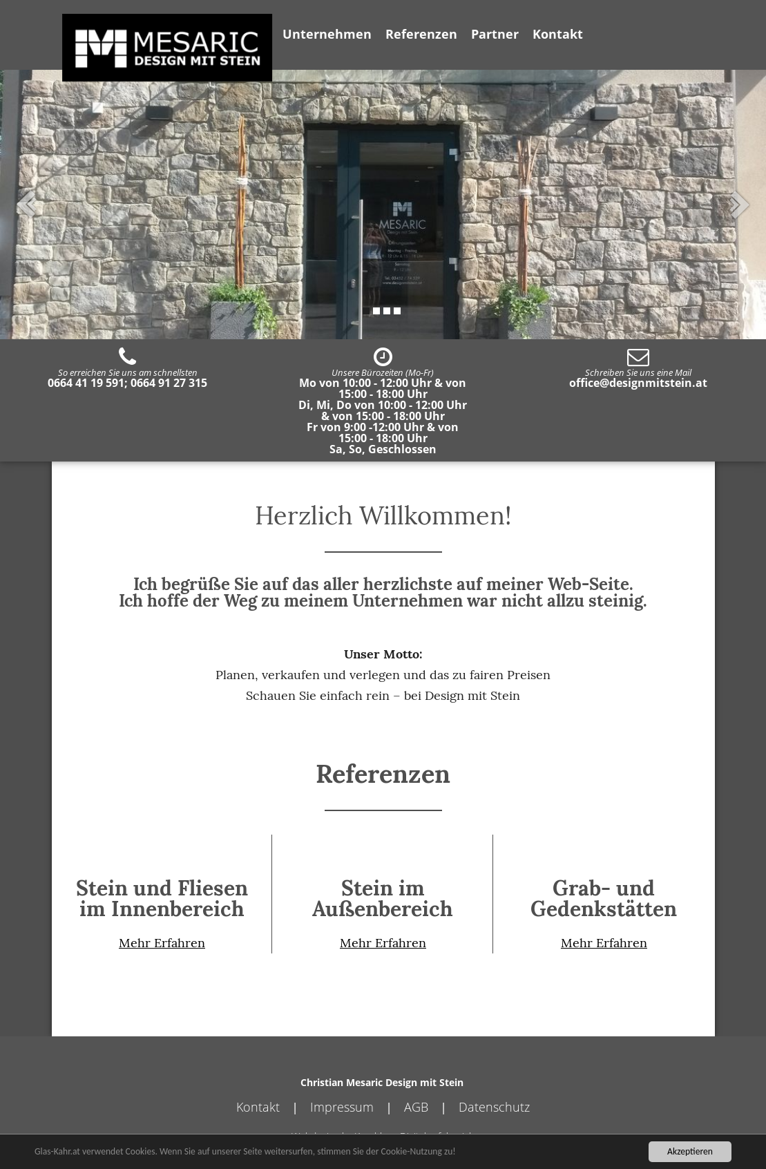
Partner (495, 34)
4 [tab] (397, 310)
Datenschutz (494, 1107)
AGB (416, 1107)
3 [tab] (386, 310)
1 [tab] (366, 310)
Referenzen (421, 34)
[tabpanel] (383, 204)
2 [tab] (376, 310)
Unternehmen (327, 34)
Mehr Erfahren (162, 943)
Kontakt (558, 34)
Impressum (342, 1107)
